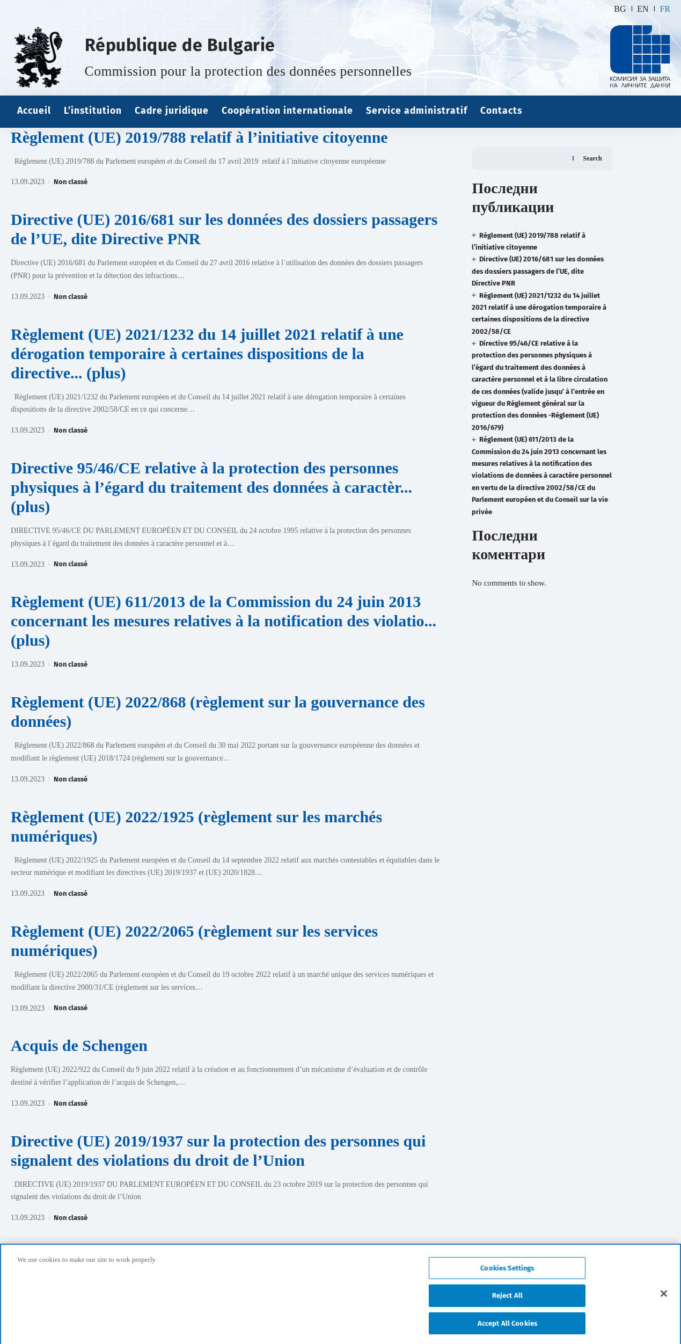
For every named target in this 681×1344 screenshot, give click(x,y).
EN (642, 8)
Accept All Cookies (507, 1330)
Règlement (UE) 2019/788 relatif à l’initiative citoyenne (199, 137)
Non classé (70, 182)
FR (665, 8)
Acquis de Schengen (79, 1045)
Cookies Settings (507, 1274)
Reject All (507, 1302)
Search (592, 139)
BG (620, 8)
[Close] (664, 1299)
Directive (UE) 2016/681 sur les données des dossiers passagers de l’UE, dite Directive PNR (538, 252)
